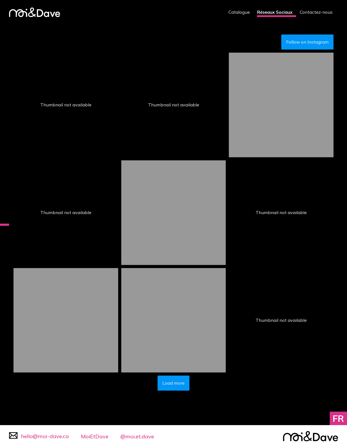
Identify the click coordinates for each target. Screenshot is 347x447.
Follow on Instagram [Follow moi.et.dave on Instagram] (307, 42)
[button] (65, 105)
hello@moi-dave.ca (39, 435)
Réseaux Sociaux (275, 12)
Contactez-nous (316, 12)
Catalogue (239, 12)
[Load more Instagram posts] (173, 383)
